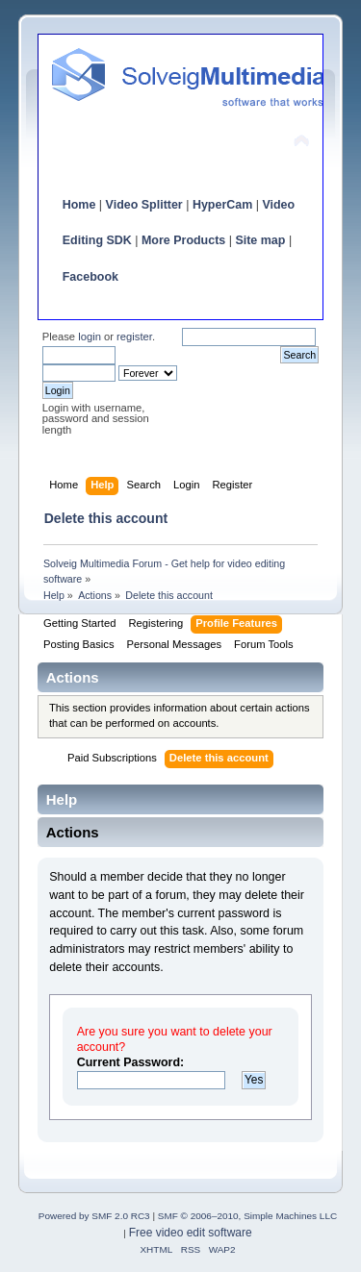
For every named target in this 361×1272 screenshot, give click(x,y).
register (134, 336)
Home (79, 205)
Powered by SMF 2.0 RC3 (94, 1215)
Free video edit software (190, 1232)
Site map (260, 240)
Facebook (90, 277)
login (89, 336)
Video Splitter (144, 205)
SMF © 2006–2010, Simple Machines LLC (247, 1215)
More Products (183, 240)
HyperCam (222, 205)
